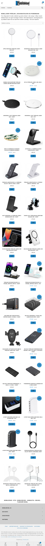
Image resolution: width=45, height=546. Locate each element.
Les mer (3, 536)
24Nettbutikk (26, 539)
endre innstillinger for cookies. (15, 536)
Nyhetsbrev (37, 526)
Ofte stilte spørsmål (22, 528)
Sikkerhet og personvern (26, 526)
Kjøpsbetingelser (13, 526)
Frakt (6, 526)
